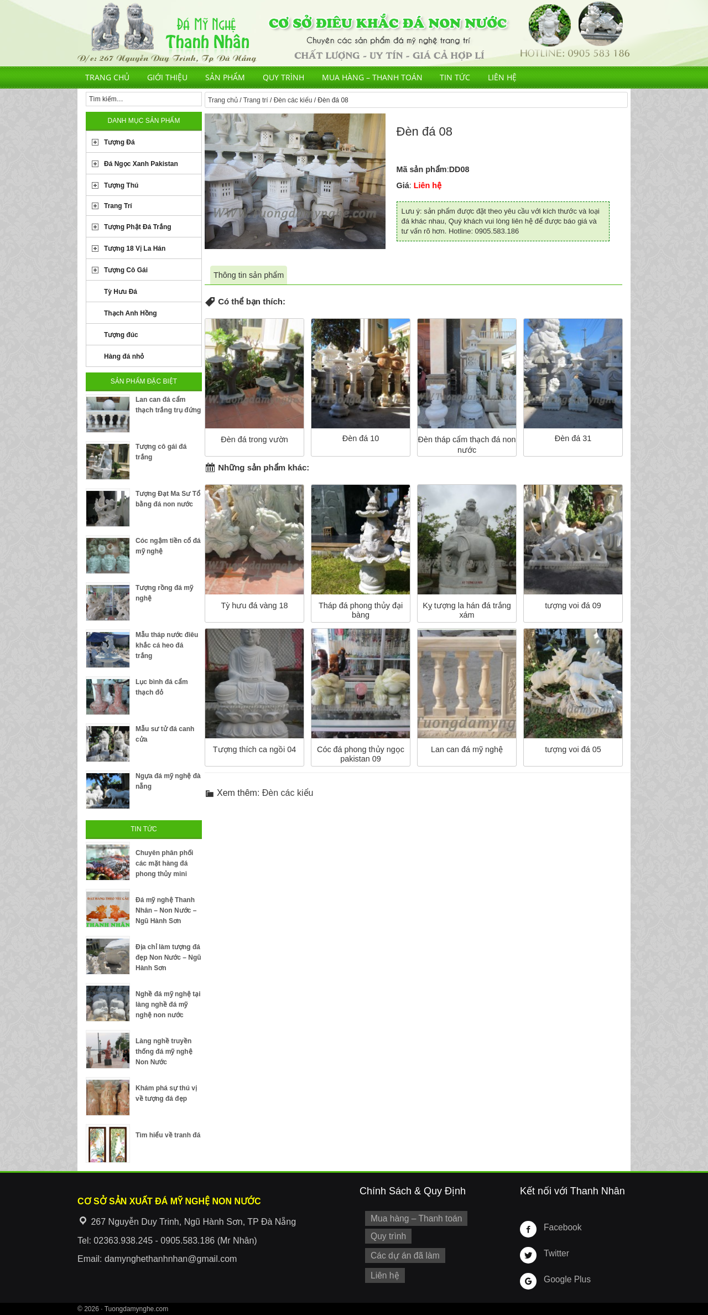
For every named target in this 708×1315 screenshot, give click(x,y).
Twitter (555, 1253)
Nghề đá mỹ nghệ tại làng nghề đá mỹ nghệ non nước (168, 1004)
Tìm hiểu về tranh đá (168, 1135)
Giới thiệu (167, 77)
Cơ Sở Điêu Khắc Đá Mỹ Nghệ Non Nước (354, 33)
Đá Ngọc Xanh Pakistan (141, 164)
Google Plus (565, 1279)
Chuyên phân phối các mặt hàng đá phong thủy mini (164, 863)
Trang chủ (107, 77)
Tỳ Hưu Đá (120, 292)
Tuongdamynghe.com (137, 1309)
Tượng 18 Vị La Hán (134, 248)
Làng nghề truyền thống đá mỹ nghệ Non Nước (164, 1051)
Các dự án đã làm (402, 1252)
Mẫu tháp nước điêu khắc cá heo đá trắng (167, 645)
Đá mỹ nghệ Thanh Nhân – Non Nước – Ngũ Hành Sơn (166, 910)
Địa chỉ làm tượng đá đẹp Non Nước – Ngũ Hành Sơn (168, 957)
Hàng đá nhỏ (124, 356)
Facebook (561, 1227)
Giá (403, 185)
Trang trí (255, 100)
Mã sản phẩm (422, 169)
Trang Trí (118, 206)
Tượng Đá (119, 142)
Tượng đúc (121, 335)
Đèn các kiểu (293, 100)
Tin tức (455, 77)
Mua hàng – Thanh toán (372, 77)
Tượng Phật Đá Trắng (137, 227)
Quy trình (283, 77)
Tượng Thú (121, 185)
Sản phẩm (225, 77)
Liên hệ (502, 77)
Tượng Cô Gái (126, 270)
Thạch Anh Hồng (130, 313)
